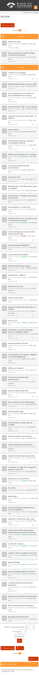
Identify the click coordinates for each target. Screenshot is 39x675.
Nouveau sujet (8, 25)
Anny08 (24, 44)
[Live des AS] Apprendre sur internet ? (22, 572)
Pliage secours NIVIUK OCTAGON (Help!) (22, 596)
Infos (17, 48)
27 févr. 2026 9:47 (31, 86)
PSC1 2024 (11, 488)
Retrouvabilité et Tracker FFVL (19, 207)
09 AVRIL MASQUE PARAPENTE (18, 245)
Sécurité (5, 16)
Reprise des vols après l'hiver (18, 479)
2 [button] (22, 30)
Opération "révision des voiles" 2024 (21, 519)
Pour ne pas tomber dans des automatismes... (18, 167)
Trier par (19, 632)
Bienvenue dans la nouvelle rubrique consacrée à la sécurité (21, 54)
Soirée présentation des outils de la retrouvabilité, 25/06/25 (21, 142)
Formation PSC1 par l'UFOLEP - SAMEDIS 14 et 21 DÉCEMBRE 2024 (22, 356)
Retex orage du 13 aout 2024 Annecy (21, 402)
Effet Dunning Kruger (15, 411)
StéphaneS (25, 498)
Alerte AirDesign (14, 562)
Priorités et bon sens (15, 286)
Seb (23, 370)
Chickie (24, 427)
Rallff (23, 190)
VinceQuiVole (26, 288)
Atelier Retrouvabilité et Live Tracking (22, 154)
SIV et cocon (12, 321)
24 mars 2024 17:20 (31, 490)
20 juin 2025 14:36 (31, 190)
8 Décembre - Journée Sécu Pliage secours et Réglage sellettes (20, 331)
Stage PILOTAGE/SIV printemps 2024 (21, 456)
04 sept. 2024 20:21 (31, 404)
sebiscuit (24, 97)
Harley (24, 359)
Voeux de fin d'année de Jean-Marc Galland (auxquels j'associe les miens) (21, 531)
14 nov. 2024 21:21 (30, 370)
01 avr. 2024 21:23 (30, 471)
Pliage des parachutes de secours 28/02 (22, 84)
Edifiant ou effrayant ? (16, 368)
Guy (23, 86)
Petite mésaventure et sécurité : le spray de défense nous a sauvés (21, 94)
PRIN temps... (13, 496)
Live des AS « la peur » (16, 544)
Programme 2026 (14, 42)
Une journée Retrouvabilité (18, 255)
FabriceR (24, 145)
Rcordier (24, 120)
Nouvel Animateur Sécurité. (18, 343)
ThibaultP (24, 277)
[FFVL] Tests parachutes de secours (21, 605)
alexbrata (25, 247)
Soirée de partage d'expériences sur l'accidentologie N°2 (21, 509)
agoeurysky (25, 334)
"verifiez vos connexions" (17, 73)
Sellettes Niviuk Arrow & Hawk (19, 266)
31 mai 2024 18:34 (31, 438)
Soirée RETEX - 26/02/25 (16, 275)
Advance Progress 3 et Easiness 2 (20, 436)
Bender (24, 236)
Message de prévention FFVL (18, 617)
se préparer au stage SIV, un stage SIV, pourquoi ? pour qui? (22, 468)
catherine (25, 156)
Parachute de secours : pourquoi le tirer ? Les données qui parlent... (22, 219)
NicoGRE (24, 57)
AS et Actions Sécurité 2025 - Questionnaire (18, 378)
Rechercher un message (31, 12)
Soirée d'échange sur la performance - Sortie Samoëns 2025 (22, 233)
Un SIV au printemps (15, 298)
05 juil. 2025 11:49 (31, 179)
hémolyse (25, 300)
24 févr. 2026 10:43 (31, 109)
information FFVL (14, 177)
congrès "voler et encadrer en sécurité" (22, 553)
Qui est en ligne (10, 664)
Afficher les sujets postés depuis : (19, 627)
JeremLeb (24, 345)
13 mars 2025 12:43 (31, 268)
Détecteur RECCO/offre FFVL (18, 391)
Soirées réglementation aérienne (20, 445)
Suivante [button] (25, 30)
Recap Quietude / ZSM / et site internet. (23, 107)
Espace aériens (13, 130)
